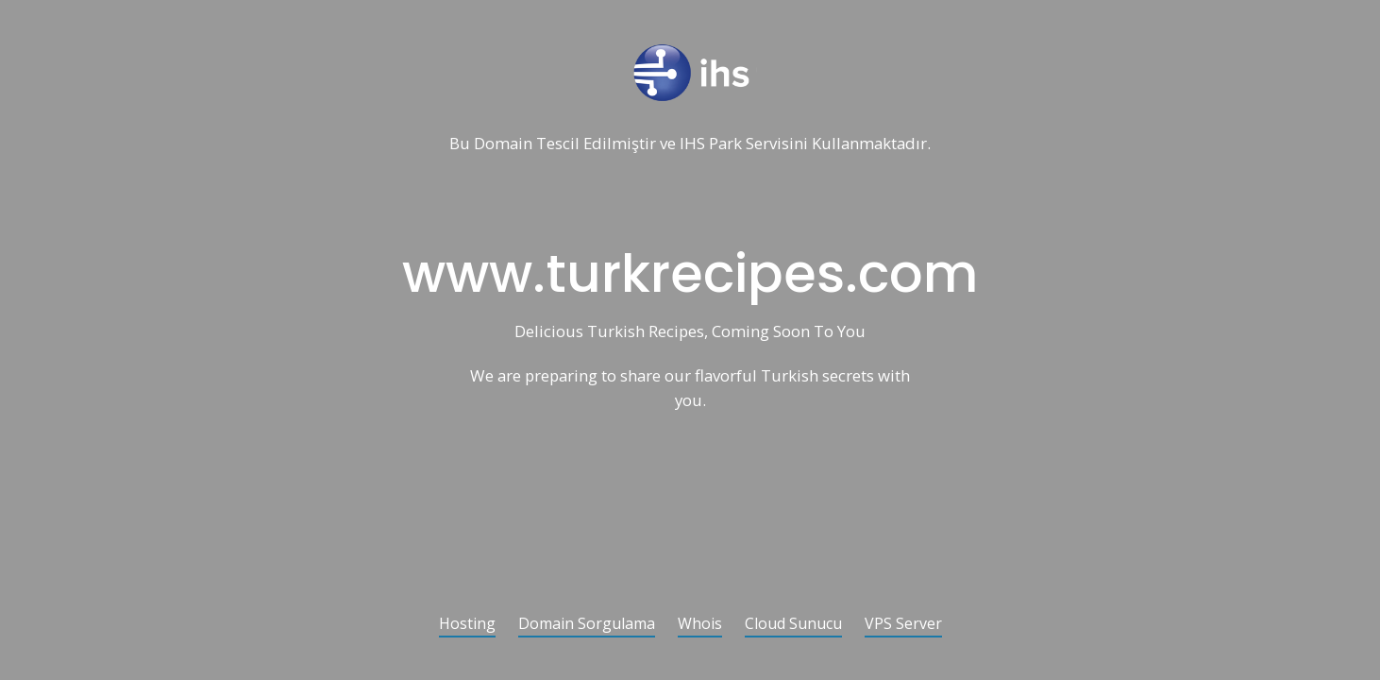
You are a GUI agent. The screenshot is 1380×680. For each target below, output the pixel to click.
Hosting (467, 625)
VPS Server (903, 625)
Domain (503, 144)
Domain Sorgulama (586, 625)
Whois (700, 625)
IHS (692, 144)
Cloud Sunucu (793, 625)
